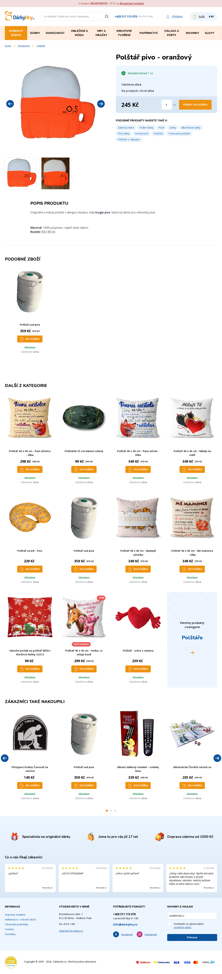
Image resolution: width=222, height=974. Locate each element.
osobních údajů (182, 927)
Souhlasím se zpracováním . (189, 925)
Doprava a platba (15, 914)
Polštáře (41, 45)
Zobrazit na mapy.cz (71, 930)
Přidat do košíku (195, 104)
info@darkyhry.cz (125, 924)
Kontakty (10, 934)
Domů (8, 45)
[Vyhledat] (108, 17)
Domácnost (24, 45)
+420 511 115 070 (125, 16)
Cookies (9, 929)
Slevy (209, 33)
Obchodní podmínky (16, 924)
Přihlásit (192, 937)
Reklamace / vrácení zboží (20, 919)
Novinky (192, 33)
